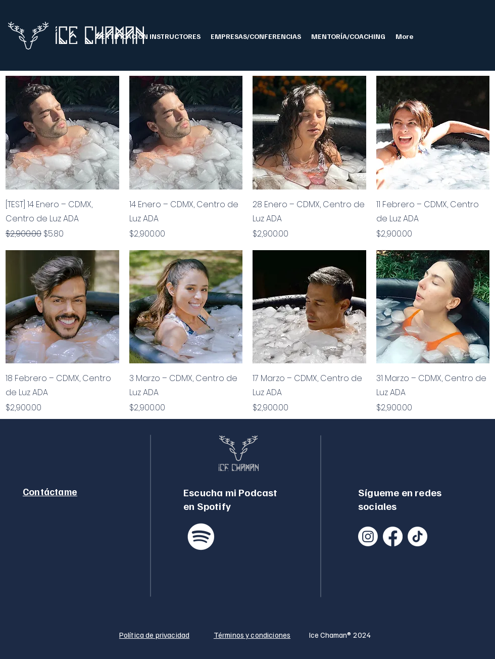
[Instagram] (368, 536)
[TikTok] (417, 536)
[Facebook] (393, 536)
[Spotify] (201, 536)
